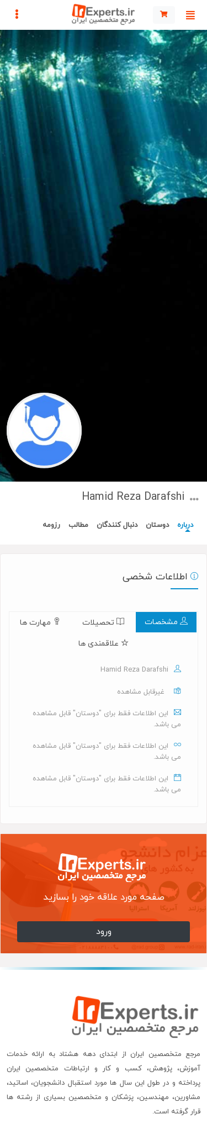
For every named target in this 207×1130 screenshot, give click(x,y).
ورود (104, 932)
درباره (185, 525)
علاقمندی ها (103, 643)
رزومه (51, 525)
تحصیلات (103, 622)
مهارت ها (40, 622)
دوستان (157, 525)
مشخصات (166, 622)
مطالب (78, 525)
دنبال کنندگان (117, 525)
